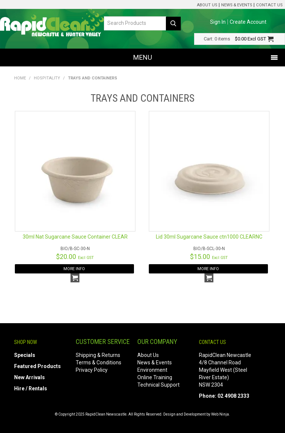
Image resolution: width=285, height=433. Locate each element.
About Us (207, 5)
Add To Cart (75, 277)
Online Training (154, 377)
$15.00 (209, 256)
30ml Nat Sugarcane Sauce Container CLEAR (75, 237)
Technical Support (158, 385)
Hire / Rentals (30, 388)
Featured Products (37, 366)
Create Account (248, 21)
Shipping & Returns (98, 355)
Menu (142, 57)
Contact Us (269, 5)
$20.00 (75, 256)
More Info (74, 268)
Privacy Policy (92, 370)
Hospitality (47, 78)
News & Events (236, 5)
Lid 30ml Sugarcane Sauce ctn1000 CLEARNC (209, 237)
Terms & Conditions (98, 362)
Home (20, 78)
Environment (152, 370)
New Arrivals (29, 377)
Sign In (218, 21)
